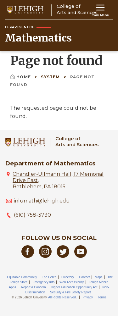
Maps (98, 277)
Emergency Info (43, 282)
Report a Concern (33, 287)
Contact (84, 277)
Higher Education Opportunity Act (74, 287)
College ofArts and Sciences (76, 141)
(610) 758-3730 (32, 215)
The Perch (49, 277)
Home (21, 77)
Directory (67, 277)
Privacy (87, 297)
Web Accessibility (71, 282)
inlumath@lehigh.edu (42, 201)
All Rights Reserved (62, 297)
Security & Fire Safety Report (70, 292)
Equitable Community (22, 277)
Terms (102, 297)
